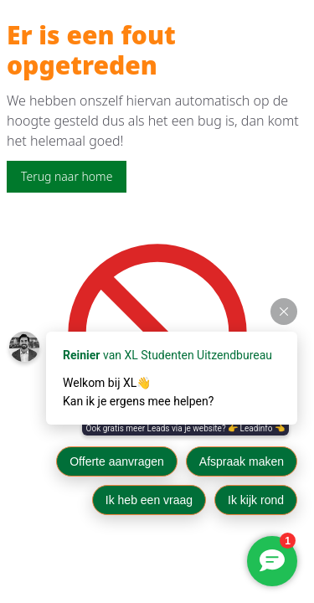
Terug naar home (66, 176)
